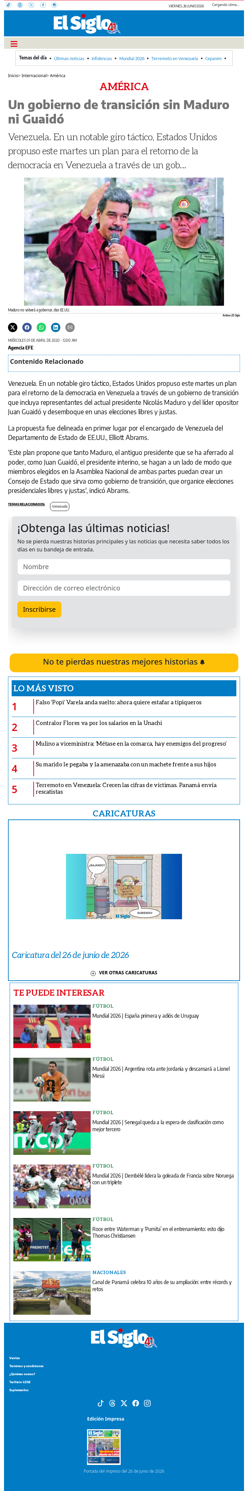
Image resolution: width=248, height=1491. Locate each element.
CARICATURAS (124, 813)
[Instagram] (56, 5)
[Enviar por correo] (70, 326)
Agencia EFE (20, 347)
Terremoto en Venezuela (174, 58)
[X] (34, 5)
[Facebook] (45, 5)
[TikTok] (11, 5)
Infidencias (102, 58)
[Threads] (22, 5)
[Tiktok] (100, 1403)
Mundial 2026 (131, 58)
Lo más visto (43, 688)
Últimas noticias (69, 58)
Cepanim (213, 58)
